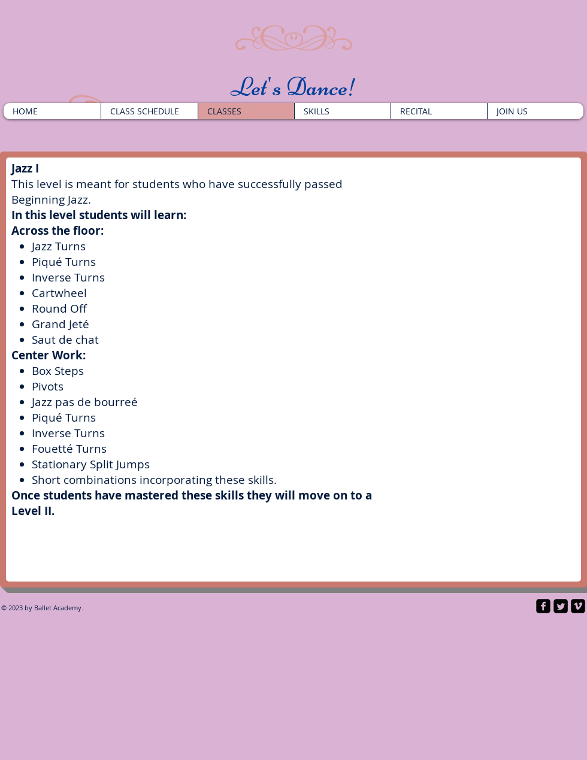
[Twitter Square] (560, 606)
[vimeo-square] (578, 606)
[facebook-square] (543, 606)
